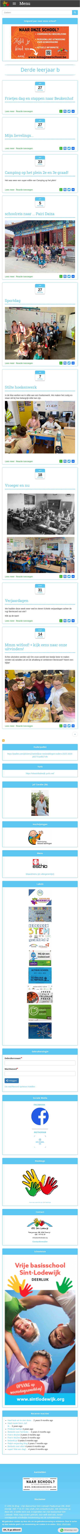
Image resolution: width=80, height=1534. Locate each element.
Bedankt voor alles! (16, 1446)
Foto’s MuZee (14, 1435)
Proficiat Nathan (15, 1429)
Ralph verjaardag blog (17, 1443)
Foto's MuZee (14, 1438)
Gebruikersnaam (13, 1058)
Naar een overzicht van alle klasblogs (40, 1202)
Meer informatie (64, 1524)
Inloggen (11, 1081)
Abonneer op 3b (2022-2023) (3, 740)
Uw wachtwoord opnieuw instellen (20, 1086)
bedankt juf (13, 1440)
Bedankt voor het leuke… (19, 1432)
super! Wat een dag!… (18, 1449)
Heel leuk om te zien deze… (20, 1420)
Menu (24, 3)
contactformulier (47, 1509)
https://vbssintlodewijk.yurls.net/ (40, 773)
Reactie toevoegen (24, 111)
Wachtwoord (11, 1069)
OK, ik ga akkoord (12, 1530)
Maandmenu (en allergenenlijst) (40, 874)
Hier (27, 1509)
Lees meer (9, 111)
